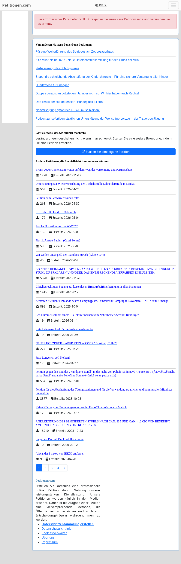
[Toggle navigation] (173, 5)
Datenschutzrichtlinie (56, 528)
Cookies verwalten (54, 533)
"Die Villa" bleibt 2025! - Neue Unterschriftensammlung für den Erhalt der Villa (87, 60)
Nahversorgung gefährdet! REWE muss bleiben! (68, 110)
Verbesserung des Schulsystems (57, 68)
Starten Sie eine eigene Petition (106, 152)
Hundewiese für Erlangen (52, 85)
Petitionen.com (16, 5)
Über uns (48, 537)
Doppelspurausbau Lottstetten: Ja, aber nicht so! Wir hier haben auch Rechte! (87, 93)
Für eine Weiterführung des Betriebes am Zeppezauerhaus (75, 51)
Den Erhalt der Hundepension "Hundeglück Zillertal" (70, 101)
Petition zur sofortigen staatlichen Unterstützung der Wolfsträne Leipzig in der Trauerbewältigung (100, 118)
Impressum (50, 542)
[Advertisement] (15, 67)
